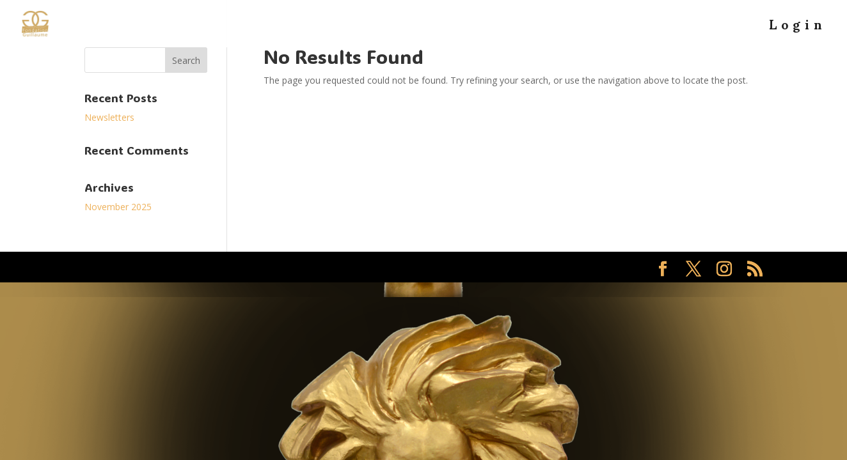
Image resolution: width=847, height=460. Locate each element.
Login (798, 30)
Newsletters (109, 117)
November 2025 (118, 207)
